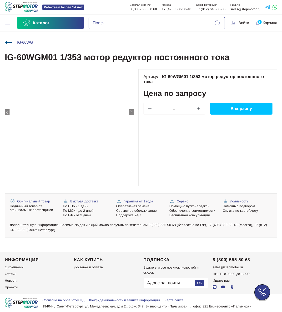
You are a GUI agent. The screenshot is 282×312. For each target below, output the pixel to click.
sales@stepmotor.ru (245, 9)
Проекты (11, 287)
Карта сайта (174, 300)
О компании (14, 267)
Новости (11, 280)
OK (199, 283)
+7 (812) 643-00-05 (211, 9)
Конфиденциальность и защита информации (124, 300)
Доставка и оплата (88, 267)
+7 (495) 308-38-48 (176, 9)
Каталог (36, 23)
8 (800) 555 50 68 (143, 9)
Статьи (10, 274)
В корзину (241, 108)
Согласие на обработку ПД (63, 300)
